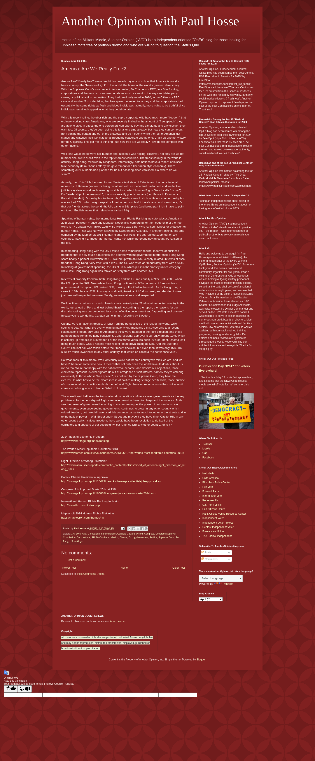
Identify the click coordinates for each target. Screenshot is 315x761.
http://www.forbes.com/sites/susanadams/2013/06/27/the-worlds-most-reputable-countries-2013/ (122, 453)
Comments (209, 559)
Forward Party (210, 491)
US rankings (76, 541)
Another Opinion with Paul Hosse (150, 21)
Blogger (201, 659)
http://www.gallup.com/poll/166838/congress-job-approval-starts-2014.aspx (109, 493)
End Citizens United (213, 509)
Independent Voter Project (217, 522)
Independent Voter (213, 518)
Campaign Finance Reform (102, 533)
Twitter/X (207, 444)
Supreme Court (166, 537)
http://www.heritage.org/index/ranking (85, 440)
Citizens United (135, 533)
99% (78, 533)
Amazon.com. (118, 621)
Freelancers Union (213, 531)
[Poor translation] (25, 689)
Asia (84, 533)
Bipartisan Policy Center (216, 482)
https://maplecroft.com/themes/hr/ (82, 517)
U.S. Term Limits (212, 504)
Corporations (83, 537)
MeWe (206, 448)
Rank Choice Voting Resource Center (224, 513)
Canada (121, 533)
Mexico (114, 537)
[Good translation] (11, 689)
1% (73, 533)
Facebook (208, 457)
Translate (223, 583)
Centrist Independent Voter (218, 527)
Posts (206, 552)
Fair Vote (207, 486)
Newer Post (69, 567)
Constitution (69, 537)
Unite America (210, 478)
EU (93, 537)
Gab (204, 453)
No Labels (208, 473)
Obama (123, 537)
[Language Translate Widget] (221, 578)
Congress (149, 533)
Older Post (178, 567)
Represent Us (210, 500)
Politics (153, 537)
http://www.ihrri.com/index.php (80, 505)
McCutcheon (103, 537)
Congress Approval (165, 533)
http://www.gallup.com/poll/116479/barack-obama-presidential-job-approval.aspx (112, 481)
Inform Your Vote (212, 495)
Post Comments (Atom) (91, 573)
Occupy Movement (138, 537)
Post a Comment (76, 560)
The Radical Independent (217, 536)
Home (124, 567)
